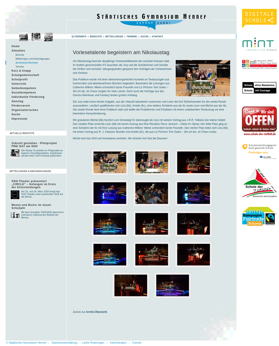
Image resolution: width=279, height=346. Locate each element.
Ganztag (17, 101)
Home (16, 46)
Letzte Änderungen (93, 342)
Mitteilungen (114, 36)
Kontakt (157, 36)
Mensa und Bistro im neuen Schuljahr (31, 206)
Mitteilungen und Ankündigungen (32, 58)
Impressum (19, 118)
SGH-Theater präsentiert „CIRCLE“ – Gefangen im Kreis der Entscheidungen (34, 184)
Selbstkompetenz (24, 88)
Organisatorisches (25, 110)
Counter (136, 342)
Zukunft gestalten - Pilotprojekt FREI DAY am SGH (34, 145)
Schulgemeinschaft (25, 75)
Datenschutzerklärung (64, 342)
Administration (118, 342)
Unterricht (19, 83)
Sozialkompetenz (24, 92)
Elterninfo (79, 36)
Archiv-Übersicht (96, 311)
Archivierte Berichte (26, 62)
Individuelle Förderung (28, 96)
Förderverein (21, 105)
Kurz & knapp (21, 70)
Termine (131, 36)
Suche (144, 36)
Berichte (96, 36)
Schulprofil (20, 79)
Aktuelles (18, 50)
